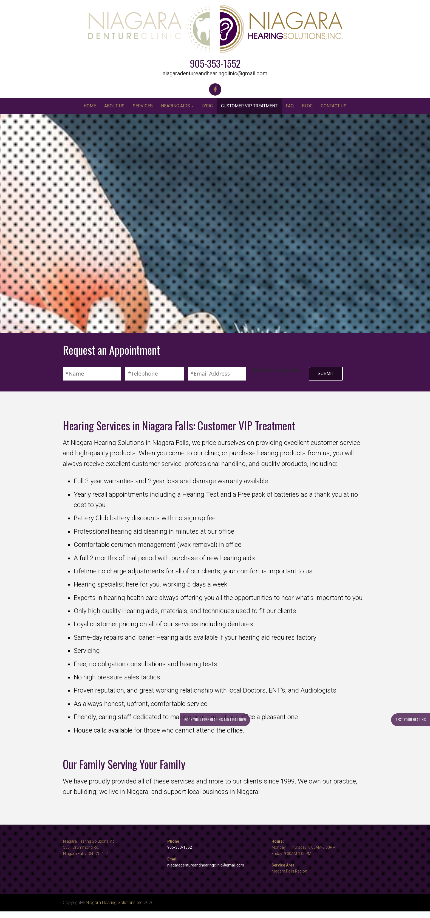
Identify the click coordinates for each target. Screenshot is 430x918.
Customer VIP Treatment (249, 105)
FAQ (290, 105)
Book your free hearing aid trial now (215, 719)
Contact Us (333, 105)
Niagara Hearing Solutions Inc (114, 902)
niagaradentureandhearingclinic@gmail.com (215, 73)
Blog (307, 105)
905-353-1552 (215, 63)
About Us (114, 105)
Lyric (207, 105)
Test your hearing (410, 719)
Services (143, 105)
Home (90, 105)
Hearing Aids (175, 105)
